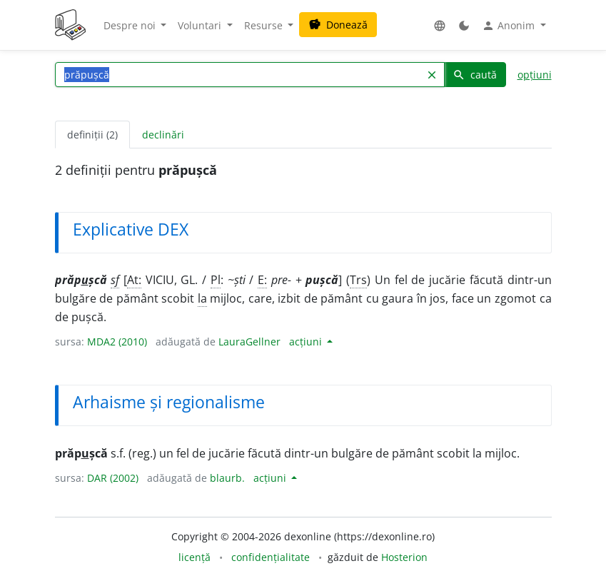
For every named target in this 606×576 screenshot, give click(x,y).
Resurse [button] (265, 25)
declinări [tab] (163, 134)
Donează (338, 24)
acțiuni (307, 341)
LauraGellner (249, 341)
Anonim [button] (509, 26)
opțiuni (534, 74)
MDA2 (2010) (117, 341)
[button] (440, 25)
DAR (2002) (112, 478)
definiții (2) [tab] (92, 134)
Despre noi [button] (130, 25)
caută (475, 74)
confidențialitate (270, 557)
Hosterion (404, 557)
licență (194, 557)
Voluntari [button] (201, 25)
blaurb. (227, 478)
